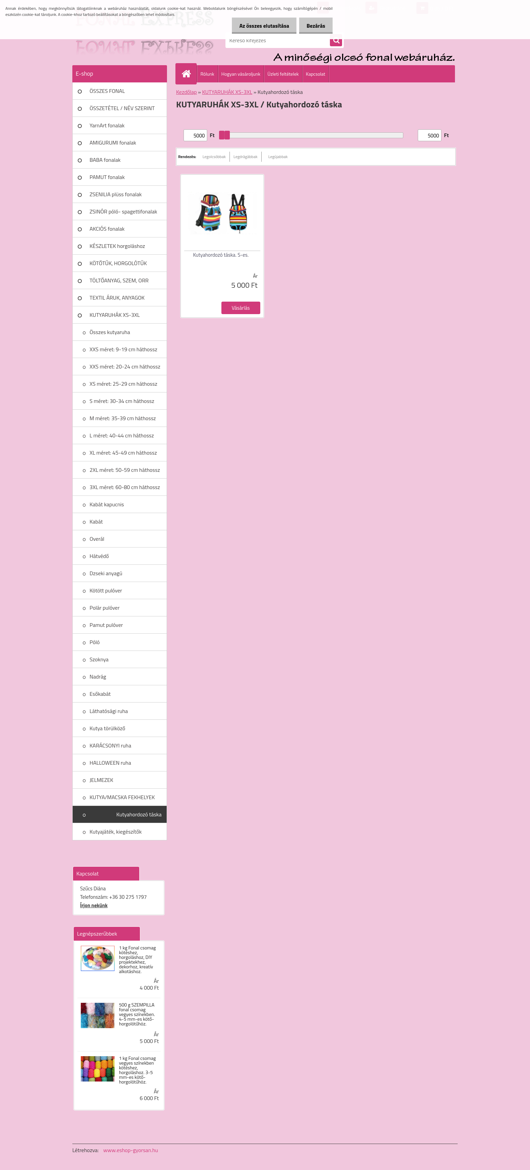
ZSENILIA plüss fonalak (116, 194)
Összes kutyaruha (110, 332)
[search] (336, 40)
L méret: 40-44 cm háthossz (122, 435)
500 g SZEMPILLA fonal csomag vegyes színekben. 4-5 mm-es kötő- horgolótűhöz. (137, 1014)
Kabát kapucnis (107, 504)
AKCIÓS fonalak (107, 229)
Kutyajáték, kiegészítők (116, 832)
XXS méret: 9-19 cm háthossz (123, 349)
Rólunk (207, 73)
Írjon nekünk (93, 905)
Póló (95, 642)
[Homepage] (189, 73)
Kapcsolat (316, 73)
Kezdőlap (186, 92)
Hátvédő (99, 556)
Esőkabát (100, 694)
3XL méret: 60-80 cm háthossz (125, 487)
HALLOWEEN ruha (110, 763)
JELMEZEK (101, 780)
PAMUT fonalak (107, 177)
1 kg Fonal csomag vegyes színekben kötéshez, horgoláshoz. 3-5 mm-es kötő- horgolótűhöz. (137, 1070)
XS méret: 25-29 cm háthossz (123, 384)
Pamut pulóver (106, 625)
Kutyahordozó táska (139, 814)
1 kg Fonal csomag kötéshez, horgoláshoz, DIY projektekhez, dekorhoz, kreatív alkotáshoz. (137, 959)
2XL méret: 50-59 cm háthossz (125, 470)
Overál (97, 539)
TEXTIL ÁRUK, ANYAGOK (117, 298)
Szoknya (99, 659)
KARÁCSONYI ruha (110, 745)
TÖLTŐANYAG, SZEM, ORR (119, 280)
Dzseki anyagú (106, 573)
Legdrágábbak (246, 156)
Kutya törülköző (107, 728)
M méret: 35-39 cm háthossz (123, 418)
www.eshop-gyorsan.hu (130, 1150)
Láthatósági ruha (109, 711)
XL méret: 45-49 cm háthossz (123, 453)
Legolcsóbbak (214, 156)
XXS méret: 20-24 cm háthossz (125, 366)
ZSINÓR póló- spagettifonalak (123, 211)
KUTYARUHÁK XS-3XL (115, 315)
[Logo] (118, 40)
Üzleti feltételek (282, 73)
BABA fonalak (105, 160)
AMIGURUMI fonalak (113, 142)
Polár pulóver (105, 608)
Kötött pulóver (106, 590)
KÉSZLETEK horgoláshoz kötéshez (117, 248)
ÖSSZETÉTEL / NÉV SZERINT (122, 108)
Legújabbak (278, 156)
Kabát (96, 521)
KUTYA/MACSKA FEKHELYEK (122, 797)
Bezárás (315, 26)
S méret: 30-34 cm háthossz (122, 401)
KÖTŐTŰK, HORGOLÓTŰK (118, 263)
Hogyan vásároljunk (240, 73)
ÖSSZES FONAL (107, 91)
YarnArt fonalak (107, 125)
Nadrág (98, 676)
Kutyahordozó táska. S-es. (220, 255)
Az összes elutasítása (261, 26)
